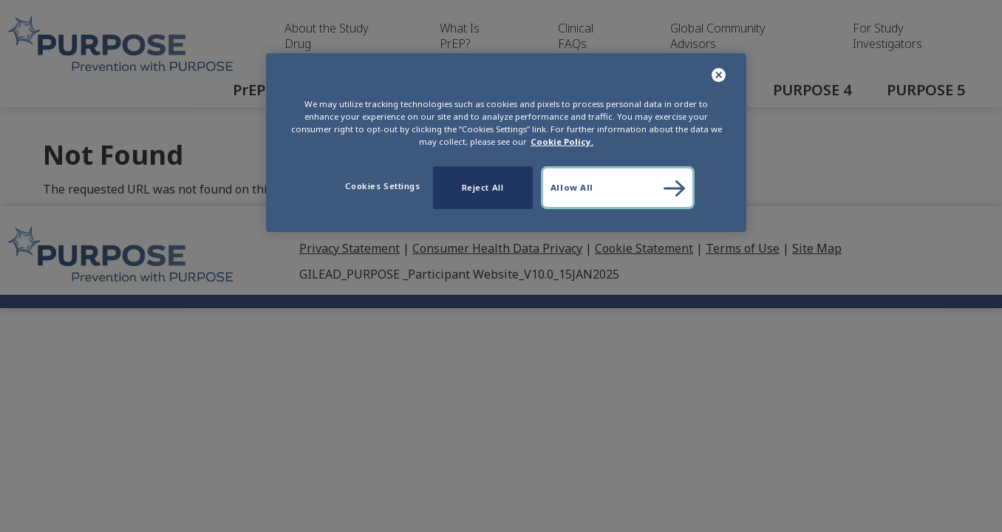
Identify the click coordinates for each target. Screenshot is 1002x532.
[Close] (719, 75)
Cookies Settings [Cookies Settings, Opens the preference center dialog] (382, 185)
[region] (506, 142)
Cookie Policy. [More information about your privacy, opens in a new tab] (562, 141)
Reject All (483, 187)
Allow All (572, 187)
